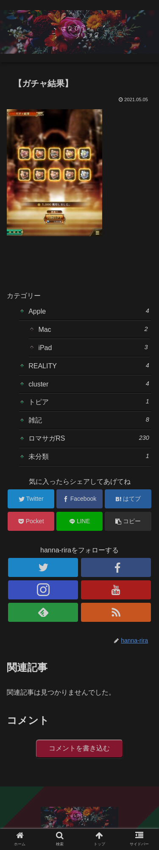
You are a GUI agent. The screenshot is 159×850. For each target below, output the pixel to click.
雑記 (88, 419)
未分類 (88, 456)
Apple (88, 311)
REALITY (88, 365)
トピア (88, 401)
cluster (88, 383)
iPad (93, 347)
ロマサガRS (88, 438)
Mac (93, 329)
